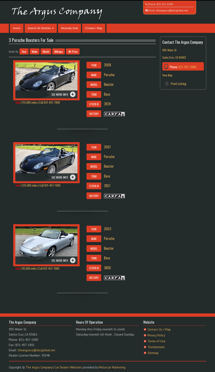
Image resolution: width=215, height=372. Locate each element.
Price (72, 51)
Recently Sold (69, 28)
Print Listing (178, 83)
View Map (167, 75)
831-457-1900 (165, 4)
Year (24, 51)
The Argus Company (39, 367)
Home (16, 28)
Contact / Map (93, 28)
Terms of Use (156, 341)
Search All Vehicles (41, 28)
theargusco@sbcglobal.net (172, 10)
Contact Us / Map (159, 329)
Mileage (58, 51)
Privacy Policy (156, 335)
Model (46, 51)
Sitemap (153, 353)
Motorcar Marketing (112, 367)
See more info (59, 94)
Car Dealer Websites (68, 367)
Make (34, 51)
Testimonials (156, 347)
